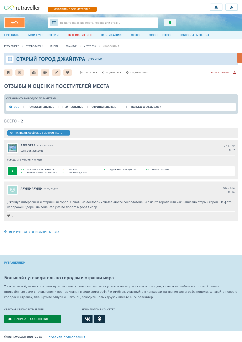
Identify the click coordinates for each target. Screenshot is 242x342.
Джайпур (71, 46)
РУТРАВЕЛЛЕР (14, 262)
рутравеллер (11, 46)
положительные (40, 107)
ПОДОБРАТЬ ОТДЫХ (194, 35)
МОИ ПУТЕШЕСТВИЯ (43, 35)
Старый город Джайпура (50, 59)
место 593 (90, 46)
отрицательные (103, 107)
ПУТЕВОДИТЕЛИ (80, 35)
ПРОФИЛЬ (11, 35)
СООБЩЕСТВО (159, 35)
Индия (54, 46)
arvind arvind (31, 188)
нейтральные (72, 107)
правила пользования (67, 336)
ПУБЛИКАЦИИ (111, 35)
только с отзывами (146, 107)
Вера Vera (28, 145)
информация (111, 46)
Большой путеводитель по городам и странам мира (59, 277)
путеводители (34, 46)
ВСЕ (16, 107)
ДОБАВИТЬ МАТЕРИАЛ (72, 9)
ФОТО (135, 35)
